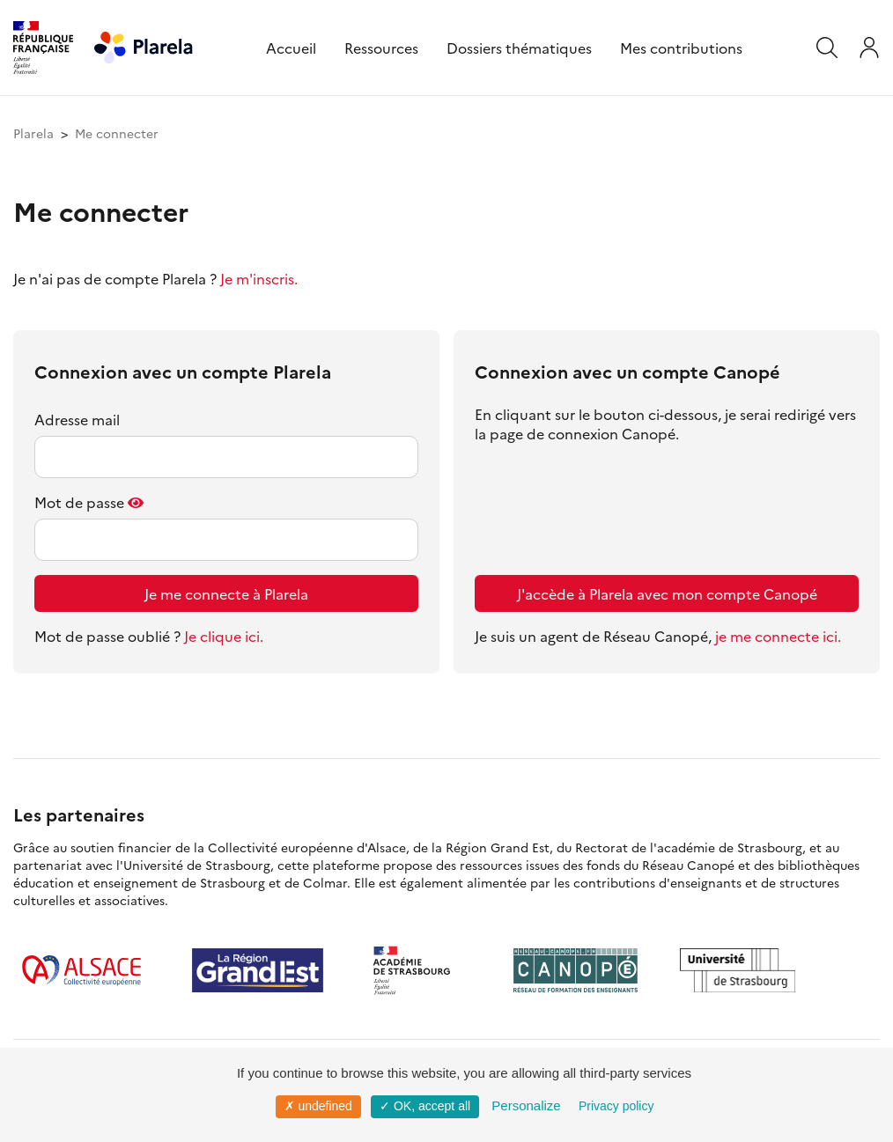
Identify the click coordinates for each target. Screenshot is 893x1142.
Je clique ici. (223, 635)
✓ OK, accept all (425, 1106)
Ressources (381, 47)
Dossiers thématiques (519, 47)
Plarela (33, 133)
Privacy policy (616, 1106)
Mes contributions (681, 47)
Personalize (525, 1105)
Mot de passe (79, 502)
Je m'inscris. (259, 278)
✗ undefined (318, 1106)
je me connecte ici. (778, 635)
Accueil (291, 47)
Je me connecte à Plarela (226, 593)
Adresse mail (77, 419)
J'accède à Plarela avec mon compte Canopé (667, 593)
